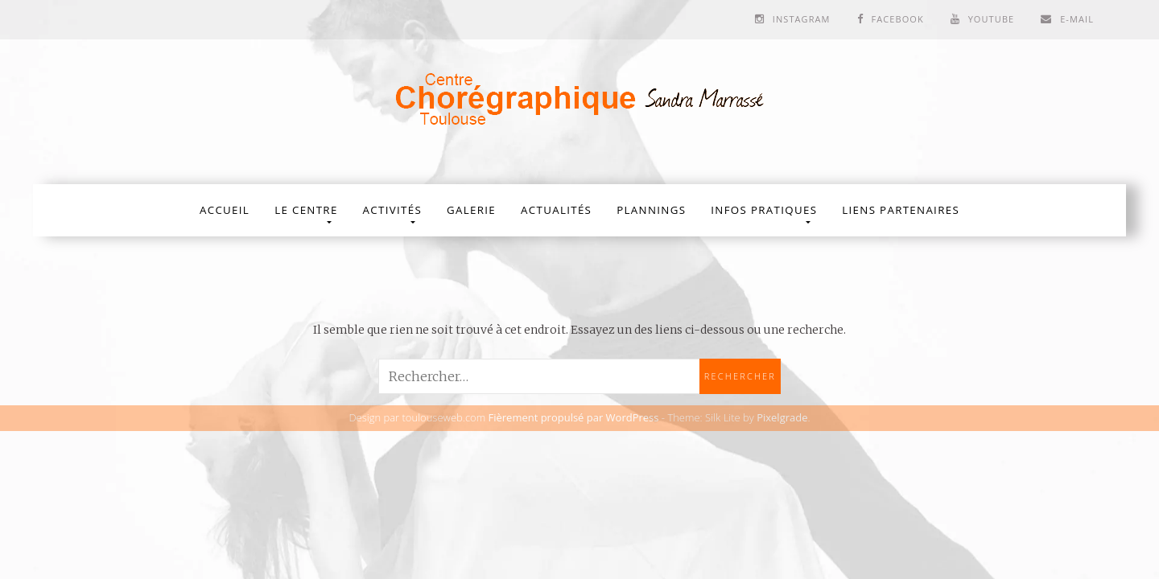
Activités (392, 210)
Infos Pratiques (764, 210)
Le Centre (305, 210)
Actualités (556, 210)
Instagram (802, 19)
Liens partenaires (900, 210)
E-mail (1077, 19)
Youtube (991, 19)
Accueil (225, 210)
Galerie (471, 210)
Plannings (651, 210)
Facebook (897, 19)
